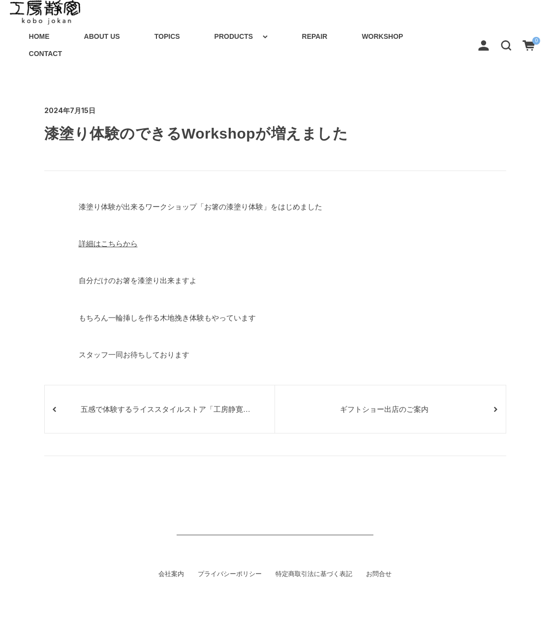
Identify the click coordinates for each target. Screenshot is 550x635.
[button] (506, 45)
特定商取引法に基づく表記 (313, 574)
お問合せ (379, 574)
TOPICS (167, 36)
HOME (39, 36)
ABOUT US (102, 36)
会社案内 (171, 574)
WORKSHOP (382, 36)
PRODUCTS (233, 36)
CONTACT (45, 54)
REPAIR (315, 36)
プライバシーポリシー (230, 574)
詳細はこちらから (108, 243)
